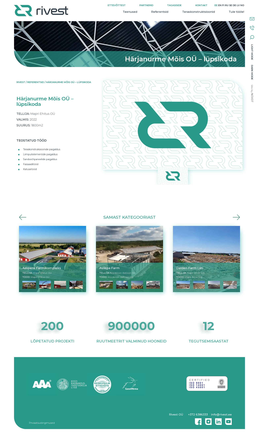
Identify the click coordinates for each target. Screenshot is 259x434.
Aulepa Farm (109, 268)
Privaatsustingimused (42, 422)
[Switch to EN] (220, 5)
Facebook (197, 420)
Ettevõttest (117, 5)
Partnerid (146, 5)
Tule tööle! (236, 11)
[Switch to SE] (230, 5)
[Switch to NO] (242, 5)
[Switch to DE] (234, 5)
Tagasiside (174, 5)
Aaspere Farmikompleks (41, 268)
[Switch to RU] (226, 5)
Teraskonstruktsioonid (198, 11)
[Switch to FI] (223, 5)
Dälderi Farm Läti (189, 268)
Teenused (130, 11)
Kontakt (201, 5)
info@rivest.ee (221, 414)
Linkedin (217, 420)
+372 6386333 (198, 414)
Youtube (228, 420)
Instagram (207, 420)
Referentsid (159, 11)
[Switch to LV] (238, 5)
